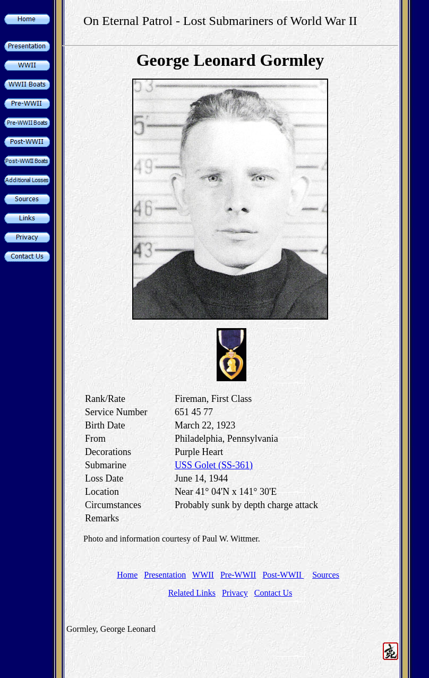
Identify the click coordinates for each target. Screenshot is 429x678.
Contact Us (273, 592)
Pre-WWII (238, 574)
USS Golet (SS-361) (214, 465)
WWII (203, 574)
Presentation (165, 574)
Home (127, 574)
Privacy (235, 592)
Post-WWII (283, 574)
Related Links (192, 592)
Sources (325, 574)
